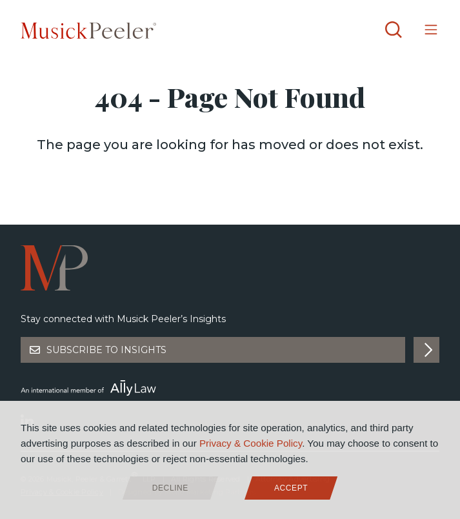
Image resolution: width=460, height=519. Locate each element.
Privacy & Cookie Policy (250, 443)
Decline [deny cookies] (170, 488)
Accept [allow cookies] (291, 488)
